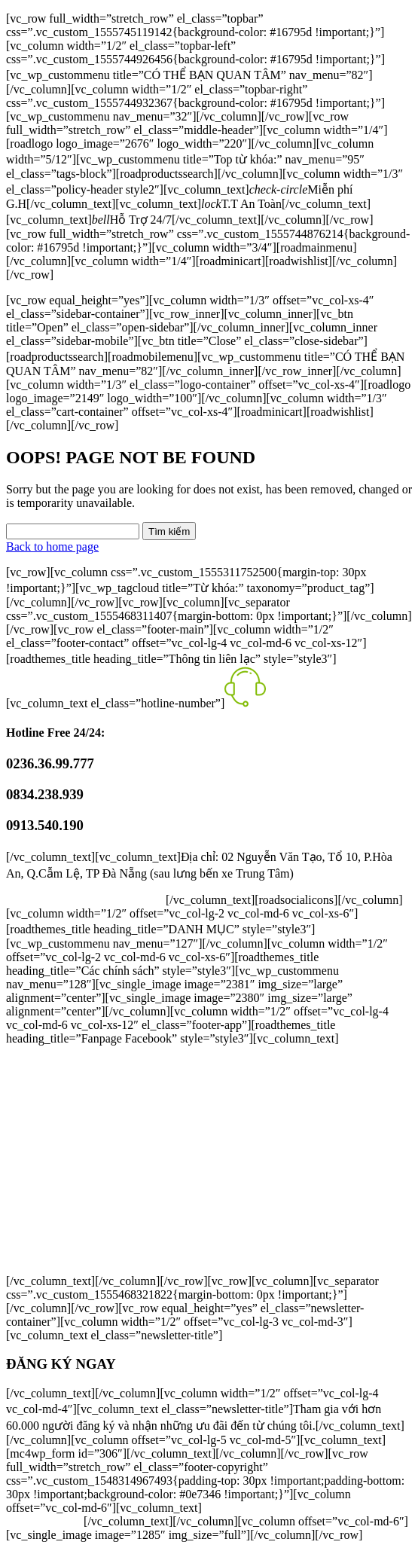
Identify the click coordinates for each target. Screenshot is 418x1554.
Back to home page (52, 546)
